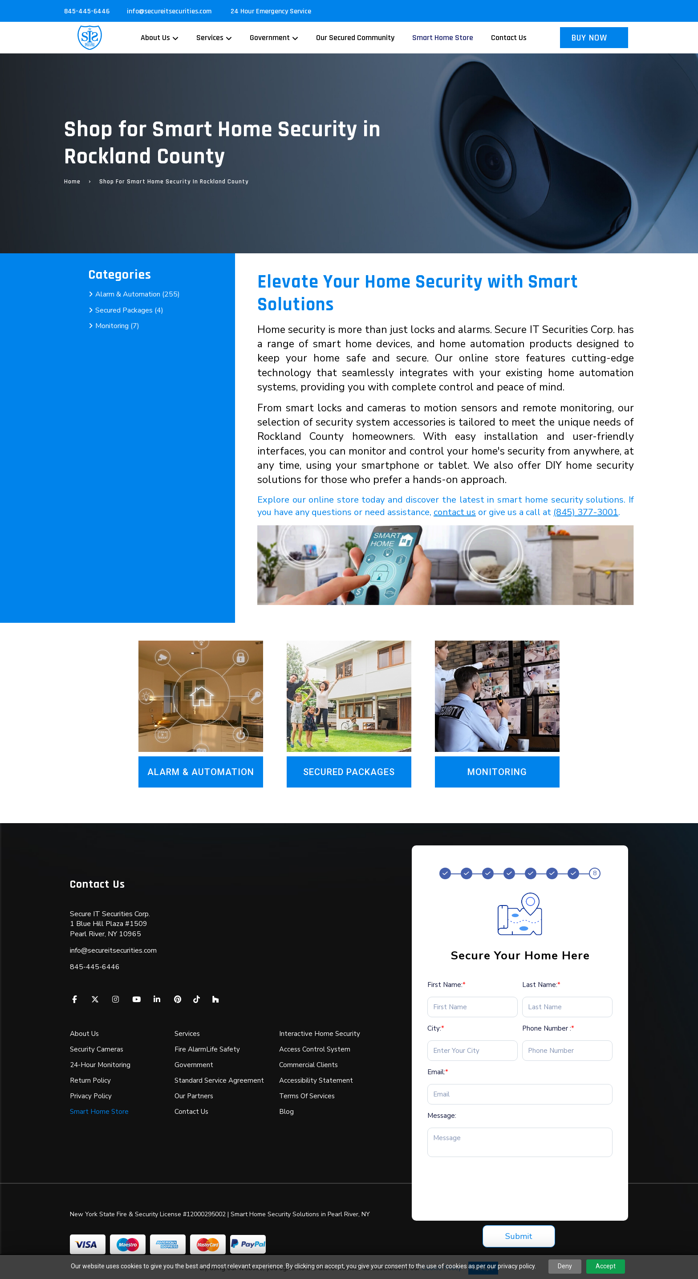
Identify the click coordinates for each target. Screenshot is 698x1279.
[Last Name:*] (567, 1007)
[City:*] (472, 1050)
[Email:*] (520, 1094)
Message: (441, 1115)
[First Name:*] (472, 1007)
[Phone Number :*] (567, 1050)
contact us (455, 512)
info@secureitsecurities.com (170, 11)
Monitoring (497, 772)
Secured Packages (349, 772)
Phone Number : (548, 1028)
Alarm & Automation (200, 772)
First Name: (446, 984)
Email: (437, 1072)
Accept (606, 1266)
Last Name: (541, 984)
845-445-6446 (87, 11)
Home (72, 182)
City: (435, 1028)
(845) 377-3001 (585, 512)
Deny (565, 1266)
